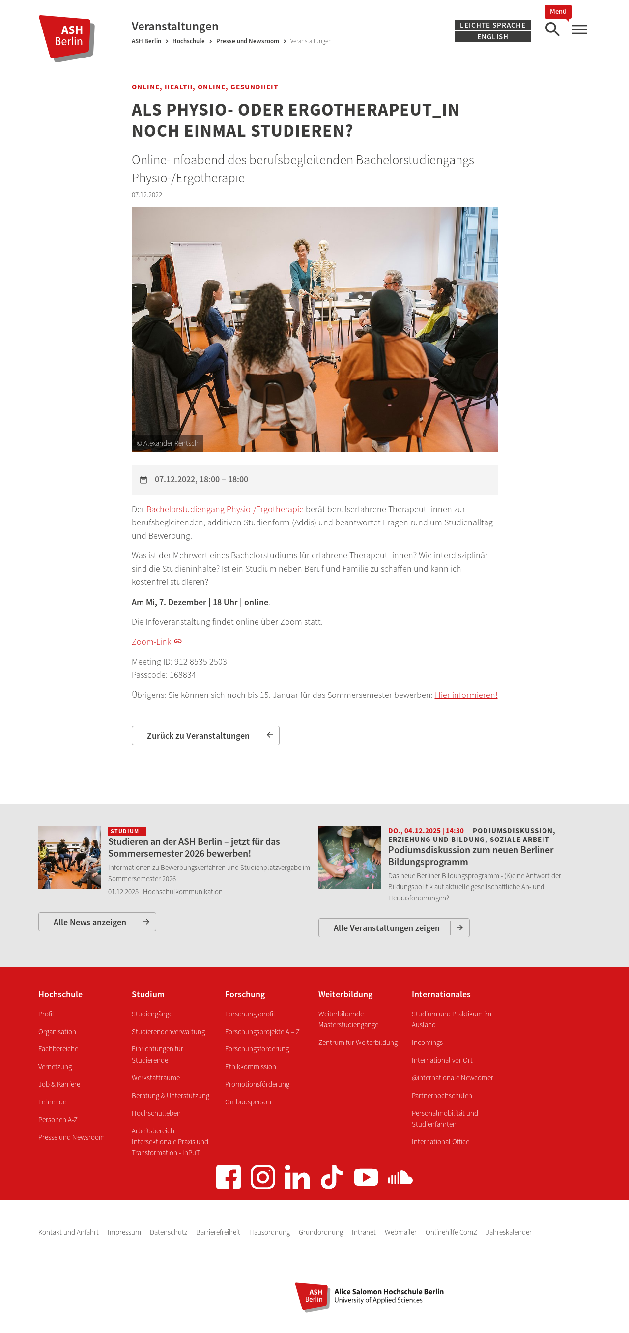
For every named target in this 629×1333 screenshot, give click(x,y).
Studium (148, 994)
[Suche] (552, 30)
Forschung (245, 994)
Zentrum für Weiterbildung (358, 1042)
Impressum (125, 1232)
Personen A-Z (58, 1119)
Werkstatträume (156, 1077)
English (493, 36)
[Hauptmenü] (579, 30)
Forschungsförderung (257, 1048)
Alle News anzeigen (90, 921)
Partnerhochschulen (442, 1095)
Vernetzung (55, 1066)
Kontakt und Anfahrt (69, 1232)
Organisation (57, 1031)
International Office (440, 1141)
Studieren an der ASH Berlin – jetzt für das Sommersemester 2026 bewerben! (194, 847)
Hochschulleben (156, 1113)
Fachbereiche (58, 1048)
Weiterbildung (345, 994)
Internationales (441, 994)
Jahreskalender (509, 1232)
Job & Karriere (59, 1084)
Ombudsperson (248, 1101)
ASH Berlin (146, 41)
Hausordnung (270, 1232)
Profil (46, 1013)
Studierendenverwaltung (168, 1031)
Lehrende (52, 1101)
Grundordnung (321, 1232)
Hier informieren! (466, 694)
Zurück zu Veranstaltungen (198, 735)
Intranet (364, 1232)
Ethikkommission (250, 1066)
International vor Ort (442, 1060)
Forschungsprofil (250, 1013)
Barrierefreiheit (219, 1232)
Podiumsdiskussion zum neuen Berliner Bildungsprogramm (470, 855)
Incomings (427, 1042)
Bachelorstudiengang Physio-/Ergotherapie (225, 509)
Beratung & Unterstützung (170, 1095)
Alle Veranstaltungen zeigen (387, 927)
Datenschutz (169, 1232)
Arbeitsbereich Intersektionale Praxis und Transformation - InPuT (170, 1142)
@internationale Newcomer (452, 1077)
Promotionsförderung (257, 1084)
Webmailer (401, 1232)
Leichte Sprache (493, 24)
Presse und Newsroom (247, 41)
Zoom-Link (151, 641)
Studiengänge (152, 1013)
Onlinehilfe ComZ (452, 1232)
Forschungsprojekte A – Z (262, 1031)
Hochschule (188, 41)
